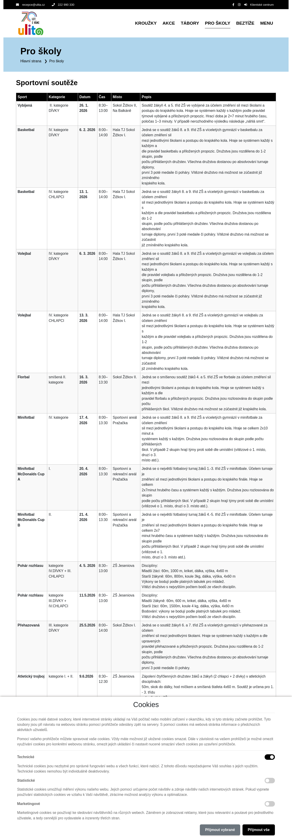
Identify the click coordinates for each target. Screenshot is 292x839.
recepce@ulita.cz (30, 4)
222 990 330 (63, 4)
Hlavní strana (30, 61)
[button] (266, 23)
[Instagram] (239, 4)
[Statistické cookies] (270, 780)
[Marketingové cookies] (270, 804)
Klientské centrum (259, 4)
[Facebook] (233, 4)
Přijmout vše (259, 830)
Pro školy (56, 61)
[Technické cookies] (270, 757)
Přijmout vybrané (220, 830)
